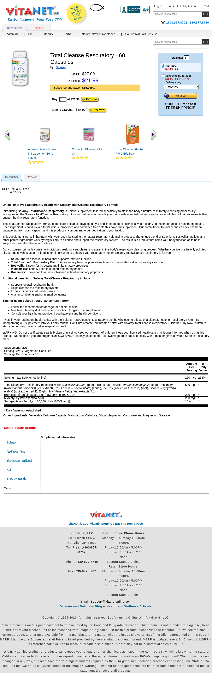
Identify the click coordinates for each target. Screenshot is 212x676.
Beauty (48, 34)
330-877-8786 (87, 561)
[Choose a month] (181, 87)
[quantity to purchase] (62, 99)
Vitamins (12, 34)
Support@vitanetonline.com (111, 601)
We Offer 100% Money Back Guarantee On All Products (76, 13)
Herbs (67, 34)
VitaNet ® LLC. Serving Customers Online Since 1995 (34, 13)
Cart (206, 6)
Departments (14, 28)
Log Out (173, 6)
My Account (190, 6)
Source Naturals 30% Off (141, 34)
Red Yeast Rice (16, 451)
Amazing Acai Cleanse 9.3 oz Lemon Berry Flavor (42, 154)
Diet (30, 34)
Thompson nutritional (19, 460)
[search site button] (205, 41)
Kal (9, 469)
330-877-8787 (86, 571)
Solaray (11, 442)
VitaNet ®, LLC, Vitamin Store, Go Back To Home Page (105, 523)
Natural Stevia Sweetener (98, 34)
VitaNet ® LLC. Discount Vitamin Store (106, 514)
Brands (39, 28)
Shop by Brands (17, 478)
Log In (158, 6)
